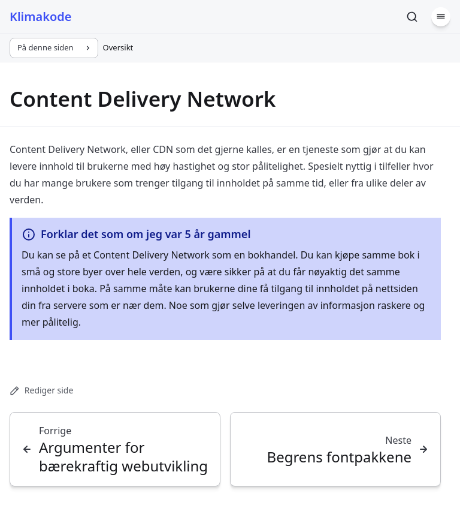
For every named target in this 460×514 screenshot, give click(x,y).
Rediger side (41, 390)
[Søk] (412, 17)
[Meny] (440, 16)
